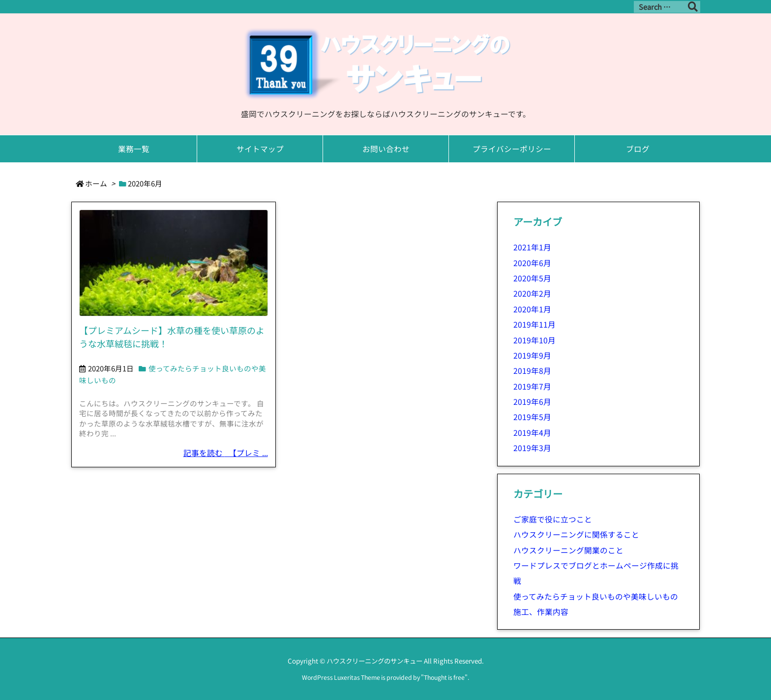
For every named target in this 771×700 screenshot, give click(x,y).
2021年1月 (532, 247)
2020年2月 (532, 293)
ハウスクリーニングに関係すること (576, 534)
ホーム (96, 183)
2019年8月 (532, 370)
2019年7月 (532, 386)
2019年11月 (534, 324)
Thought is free (444, 677)
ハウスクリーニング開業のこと (568, 550)
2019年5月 (532, 417)
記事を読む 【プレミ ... (225, 452)
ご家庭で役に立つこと (552, 519)
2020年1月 (532, 309)
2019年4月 (532, 432)
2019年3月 (532, 448)
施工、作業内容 (540, 611)
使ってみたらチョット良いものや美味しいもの (595, 596)
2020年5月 (532, 278)
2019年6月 (532, 401)
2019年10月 (534, 340)
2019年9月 (532, 355)
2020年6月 (532, 263)
